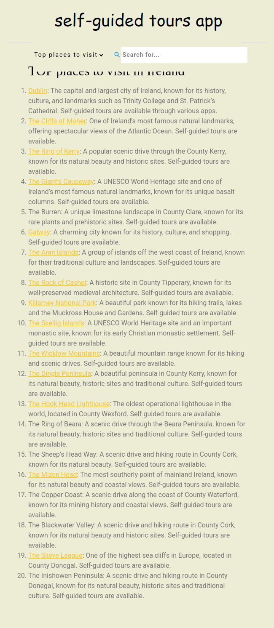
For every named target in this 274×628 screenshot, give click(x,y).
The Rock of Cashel (57, 283)
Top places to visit (66, 54)
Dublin (37, 91)
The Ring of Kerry (54, 151)
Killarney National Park (62, 303)
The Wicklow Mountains (64, 353)
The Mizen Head (52, 475)
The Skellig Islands (56, 323)
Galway (39, 232)
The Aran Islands (53, 252)
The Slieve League (55, 555)
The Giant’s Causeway (61, 182)
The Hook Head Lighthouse (69, 404)
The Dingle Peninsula (59, 374)
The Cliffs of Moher (57, 121)
